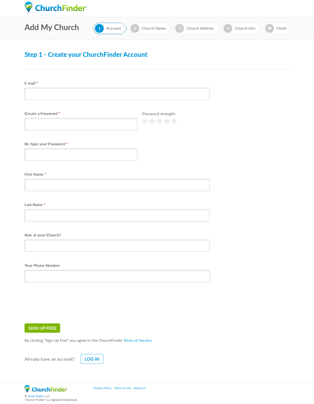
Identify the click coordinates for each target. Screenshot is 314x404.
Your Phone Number (42, 265)
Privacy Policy (102, 388)
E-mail (31, 83)
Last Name (35, 204)
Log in (92, 359)
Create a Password (42, 113)
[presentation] (62, 302)
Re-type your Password (46, 143)
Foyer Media (36, 396)
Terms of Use (122, 388)
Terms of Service (137, 340)
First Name (35, 174)
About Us (139, 388)
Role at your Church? (43, 235)
